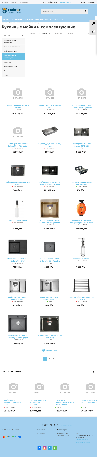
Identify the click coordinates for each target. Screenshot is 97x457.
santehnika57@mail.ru (83, 442)
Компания (41, 430)
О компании (41, 433)
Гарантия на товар (63, 435)
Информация (62, 430)
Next (93, 372)
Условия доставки (62, 433)
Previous (90, 372)
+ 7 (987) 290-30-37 (51, 2)
